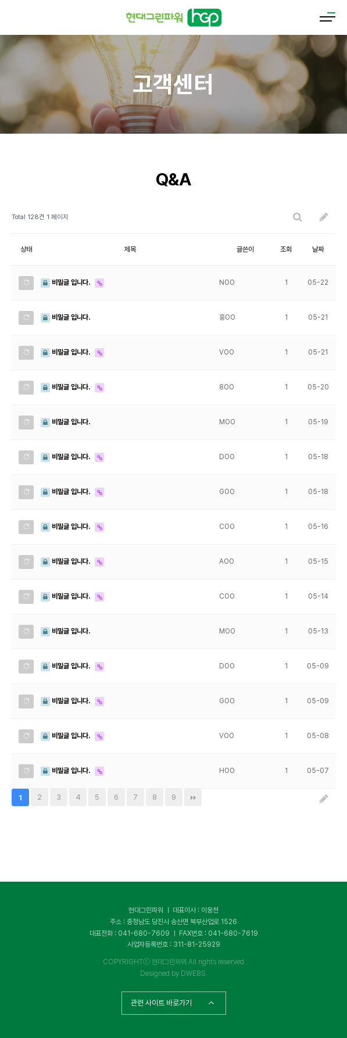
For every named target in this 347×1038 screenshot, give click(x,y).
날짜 (318, 249)
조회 (286, 249)
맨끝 (193, 797)
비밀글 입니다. (66, 282)
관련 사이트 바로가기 (172, 1002)
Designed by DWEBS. (174, 973)
